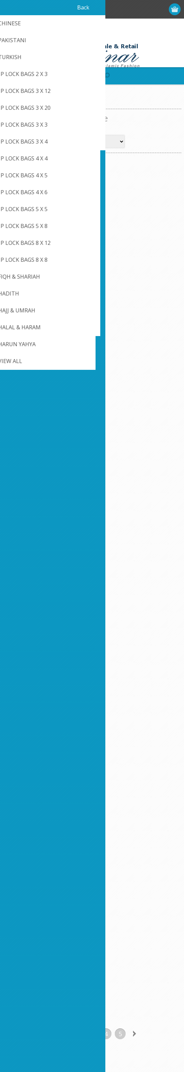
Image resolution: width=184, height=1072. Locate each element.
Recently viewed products (126, 970)
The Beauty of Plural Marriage (136, 540)
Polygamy (137, 249)
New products (113, 958)
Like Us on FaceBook (32, 893)
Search (105, 992)
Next (134, 601)
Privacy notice (24, 904)
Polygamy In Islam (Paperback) (47, 397)
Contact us (110, 886)
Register (136, 9)
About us (19, 926)
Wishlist (17, 992)
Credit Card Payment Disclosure (133, 897)
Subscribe (20, 830)
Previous (49, 601)
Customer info (25, 958)
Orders (16, 981)
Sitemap (107, 908)
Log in (149, 9)
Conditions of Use (29, 915)
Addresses (20, 970)
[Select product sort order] (101, 141)
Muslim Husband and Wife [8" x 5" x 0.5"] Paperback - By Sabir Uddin (47, 257)
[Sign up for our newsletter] (42, 817)
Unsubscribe (52, 830)
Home (12, 103)
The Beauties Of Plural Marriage (47, 540)
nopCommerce (102, 1047)
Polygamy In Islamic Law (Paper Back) (137, 397)
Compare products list (122, 981)
